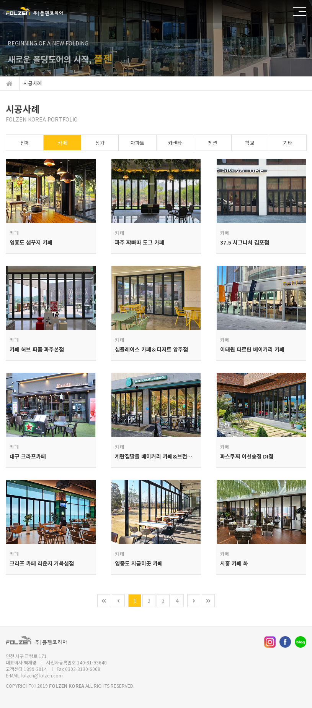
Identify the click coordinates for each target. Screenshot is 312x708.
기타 (287, 142)
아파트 (137, 142)
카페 (62, 142)
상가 (100, 142)
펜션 (212, 142)
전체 (24, 142)
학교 (250, 142)
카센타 (175, 142)
